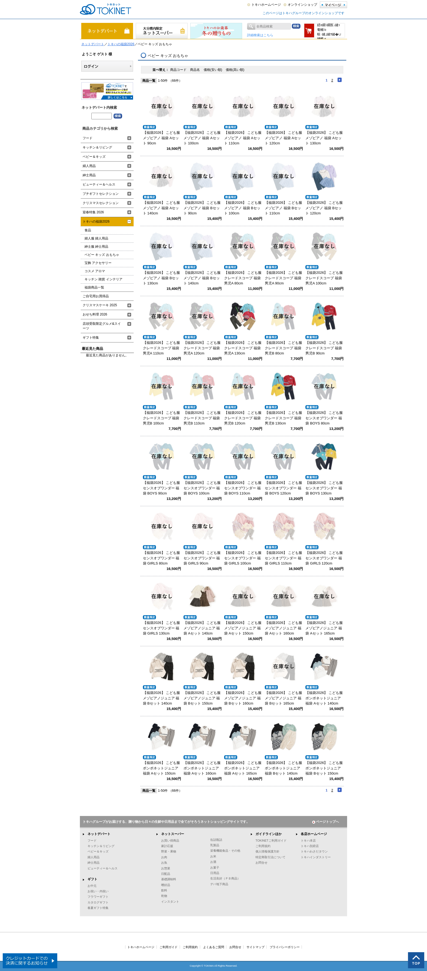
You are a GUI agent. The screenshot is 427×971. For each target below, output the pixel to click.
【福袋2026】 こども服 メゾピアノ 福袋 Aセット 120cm (283, 138)
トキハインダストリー (316, 857)
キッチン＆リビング (97, 147)
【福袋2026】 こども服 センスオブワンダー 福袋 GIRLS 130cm (161, 628)
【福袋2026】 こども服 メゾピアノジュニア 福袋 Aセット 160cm (283, 628)
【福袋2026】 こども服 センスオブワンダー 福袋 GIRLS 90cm (202, 558)
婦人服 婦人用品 (96, 238)
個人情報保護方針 (267, 851)
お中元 (92, 885)
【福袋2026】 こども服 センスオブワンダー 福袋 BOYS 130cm (324, 488)
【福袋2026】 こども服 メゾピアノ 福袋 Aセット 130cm (324, 138)
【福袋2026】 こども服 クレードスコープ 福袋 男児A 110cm (161, 348)
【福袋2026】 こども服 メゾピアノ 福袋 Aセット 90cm (161, 138)
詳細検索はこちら (260, 35)
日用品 (214, 873)
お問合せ (261, 862)
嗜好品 (165, 885)
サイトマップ (255, 947)
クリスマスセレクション (101, 203)
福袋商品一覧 (94, 287)
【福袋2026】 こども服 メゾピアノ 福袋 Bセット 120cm (324, 208)
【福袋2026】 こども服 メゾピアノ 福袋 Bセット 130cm (161, 278)
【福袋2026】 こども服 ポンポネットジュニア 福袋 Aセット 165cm (242, 768)
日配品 (165, 873)
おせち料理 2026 (95, 314)
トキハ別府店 (310, 846)
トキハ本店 (308, 840)
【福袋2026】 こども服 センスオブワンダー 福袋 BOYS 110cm (242, 488)
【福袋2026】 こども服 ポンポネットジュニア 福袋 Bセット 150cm (324, 768)
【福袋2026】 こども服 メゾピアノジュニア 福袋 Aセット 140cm (202, 628)
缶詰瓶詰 (216, 839)
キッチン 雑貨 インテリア (103, 279)
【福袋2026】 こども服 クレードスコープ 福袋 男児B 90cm (324, 348)
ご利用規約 (262, 846)
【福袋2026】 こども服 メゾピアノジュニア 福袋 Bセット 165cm (283, 698)
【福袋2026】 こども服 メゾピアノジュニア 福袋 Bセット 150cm (202, 698)
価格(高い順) (235, 70)
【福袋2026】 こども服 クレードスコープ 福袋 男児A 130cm (242, 348)
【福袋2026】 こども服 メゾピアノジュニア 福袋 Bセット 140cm (161, 698)
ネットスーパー (172, 834)
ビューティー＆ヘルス (99, 184)
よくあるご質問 (213, 947)
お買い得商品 (170, 840)
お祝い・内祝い (98, 891)
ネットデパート (92, 44)
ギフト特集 (91, 337)
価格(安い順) (213, 70)
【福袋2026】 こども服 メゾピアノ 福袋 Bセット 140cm (202, 278)
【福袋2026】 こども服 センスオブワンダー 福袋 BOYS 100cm (202, 488)
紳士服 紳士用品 (96, 246)
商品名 (195, 70)
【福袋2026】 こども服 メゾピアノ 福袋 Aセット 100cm (202, 138)
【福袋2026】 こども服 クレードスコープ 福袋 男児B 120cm (242, 418)
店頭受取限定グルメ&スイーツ (102, 326)
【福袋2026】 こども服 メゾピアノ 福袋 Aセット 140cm (161, 208)
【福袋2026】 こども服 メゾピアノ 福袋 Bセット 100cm (242, 208)
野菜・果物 (168, 851)
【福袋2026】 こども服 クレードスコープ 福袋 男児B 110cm (202, 418)
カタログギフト (98, 902)
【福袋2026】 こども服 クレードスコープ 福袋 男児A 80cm (242, 278)
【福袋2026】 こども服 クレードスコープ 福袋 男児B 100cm (161, 418)
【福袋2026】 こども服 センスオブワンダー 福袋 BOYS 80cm (324, 418)
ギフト (92, 879)
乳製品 (214, 845)
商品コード (178, 70)
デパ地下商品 (219, 884)
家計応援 (167, 846)
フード (87, 138)
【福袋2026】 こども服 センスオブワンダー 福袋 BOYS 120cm (283, 488)
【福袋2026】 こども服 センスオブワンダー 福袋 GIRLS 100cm (242, 558)
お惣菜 (165, 868)
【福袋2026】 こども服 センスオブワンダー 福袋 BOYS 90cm (161, 488)
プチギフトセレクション (101, 194)
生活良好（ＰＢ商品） (225, 878)
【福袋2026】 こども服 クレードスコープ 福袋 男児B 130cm (283, 418)
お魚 (164, 862)
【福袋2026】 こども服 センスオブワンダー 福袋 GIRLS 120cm (324, 558)
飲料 (164, 890)
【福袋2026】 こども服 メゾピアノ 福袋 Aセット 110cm (242, 138)
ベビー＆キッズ (94, 157)
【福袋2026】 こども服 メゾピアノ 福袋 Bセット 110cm (283, 208)
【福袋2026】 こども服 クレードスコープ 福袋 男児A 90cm (283, 278)
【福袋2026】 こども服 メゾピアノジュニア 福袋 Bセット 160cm (242, 698)
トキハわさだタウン (314, 851)
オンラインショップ (302, 5)
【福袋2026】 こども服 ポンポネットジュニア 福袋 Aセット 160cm (202, 768)
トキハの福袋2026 (120, 44)
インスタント (170, 901)
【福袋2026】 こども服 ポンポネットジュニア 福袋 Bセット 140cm (283, 768)
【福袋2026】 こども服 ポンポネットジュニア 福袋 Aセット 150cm (161, 768)
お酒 (213, 861)
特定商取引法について (270, 857)
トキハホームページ (266, 5)
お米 (213, 856)
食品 (88, 230)
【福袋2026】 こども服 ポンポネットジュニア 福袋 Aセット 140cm (324, 698)
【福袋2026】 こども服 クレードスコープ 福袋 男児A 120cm (202, 348)
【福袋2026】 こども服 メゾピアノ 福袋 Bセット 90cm (202, 208)
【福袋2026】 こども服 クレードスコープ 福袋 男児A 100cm (324, 278)
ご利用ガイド (169, 947)
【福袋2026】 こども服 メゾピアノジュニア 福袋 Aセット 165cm (324, 628)
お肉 (164, 857)
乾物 (164, 895)
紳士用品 (89, 175)
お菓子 (214, 867)
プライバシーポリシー (285, 947)
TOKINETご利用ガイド (271, 840)
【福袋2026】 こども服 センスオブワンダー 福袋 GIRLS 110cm (283, 558)
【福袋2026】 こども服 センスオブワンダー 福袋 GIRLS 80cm (161, 558)
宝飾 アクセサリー (98, 263)
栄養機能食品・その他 (225, 850)
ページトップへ (325, 822)
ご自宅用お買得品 (96, 296)
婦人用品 (89, 166)
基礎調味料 (168, 879)
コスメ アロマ (95, 271)
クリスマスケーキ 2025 (100, 305)
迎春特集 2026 (93, 212)
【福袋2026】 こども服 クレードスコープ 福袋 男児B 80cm (283, 348)
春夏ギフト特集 (98, 907)
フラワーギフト (98, 896)
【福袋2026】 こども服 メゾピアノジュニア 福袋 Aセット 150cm (242, 628)
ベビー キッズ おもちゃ (102, 255)
